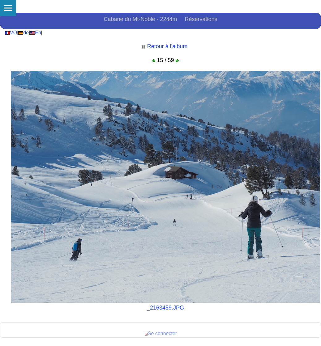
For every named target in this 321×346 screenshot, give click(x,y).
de (23, 32)
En (35, 32)
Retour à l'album (165, 46)
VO (11, 32)
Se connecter (160, 333)
